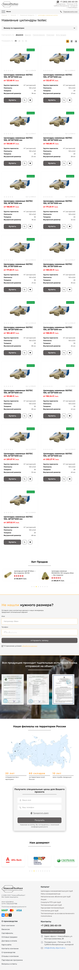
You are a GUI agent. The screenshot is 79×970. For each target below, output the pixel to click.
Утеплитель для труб (49, 911)
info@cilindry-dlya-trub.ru (55, 948)
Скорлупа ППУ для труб (51, 902)
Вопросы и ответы (9, 964)
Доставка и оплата (9, 941)
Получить (39, 820)
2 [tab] (34, 586)
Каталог (13, 15)
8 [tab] (47, 586)
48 (19, 41)
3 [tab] (36, 586)
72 (23, 41)
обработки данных (29, 646)
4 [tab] (38, 586)
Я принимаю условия (20, 646)
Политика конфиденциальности (14, 907)
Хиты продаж (61, 35)
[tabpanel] (21, 575)
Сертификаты (7, 933)
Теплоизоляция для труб (51, 905)
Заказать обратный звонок (53, 931)
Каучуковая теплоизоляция (52, 908)
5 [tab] (40, 586)
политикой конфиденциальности (45, 826)
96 (26, 41)
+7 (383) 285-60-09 (68, 2)
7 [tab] (44, 586)
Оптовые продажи (9, 937)
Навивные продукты (27, 15)
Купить (12, 100)
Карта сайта (6, 945)
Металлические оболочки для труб (55, 897)
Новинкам (50, 35)
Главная (4, 15)
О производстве (8, 952)
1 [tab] (31, 586)
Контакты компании (10, 949)
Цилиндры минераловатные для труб (57, 891)
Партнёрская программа (12, 960)
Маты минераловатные (50, 894)
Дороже (28, 35)
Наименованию (39, 35)
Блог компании (8, 925)
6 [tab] (42, 586)
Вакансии (6, 929)
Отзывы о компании (10, 956)
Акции (43, 899)
